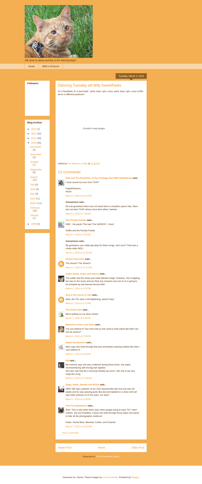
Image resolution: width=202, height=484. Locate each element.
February (35, 207)
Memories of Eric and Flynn (80, 324)
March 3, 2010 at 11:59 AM (79, 378)
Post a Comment (70, 433)
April (33, 198)
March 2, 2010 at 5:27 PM (78, 303)
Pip (67, 360)
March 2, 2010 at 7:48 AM (78, 213)
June (33, 189)
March (33, 203)
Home (31, 66)
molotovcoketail (110, 477)
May (32, 193)
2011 (34, 138)
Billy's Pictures (50, 66)
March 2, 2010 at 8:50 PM (78, 354)
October (34, 162)
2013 (34, 129)
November (35, 154)
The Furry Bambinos (76, 405)
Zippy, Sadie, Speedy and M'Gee (82, 384)
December (35, 147)
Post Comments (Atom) (107, 456)
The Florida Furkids (76, 220)
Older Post (138, 447)
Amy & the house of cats (79, 295)
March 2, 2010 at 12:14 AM (79, 195)
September (36, 169)
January (34, 215)
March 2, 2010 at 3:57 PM (78, 288)
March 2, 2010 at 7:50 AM (78, 234)
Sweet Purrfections (76, 342)
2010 (34, 142)
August (34, 177)
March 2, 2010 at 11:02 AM (79, 252)
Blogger (135, 477)
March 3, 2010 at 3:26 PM (78, 399)
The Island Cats (74, 309)
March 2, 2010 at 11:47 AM (79, 267)
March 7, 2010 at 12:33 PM (79, 426)
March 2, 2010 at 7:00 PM (78, 336)
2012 (34, 133)
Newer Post (65, 447)
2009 (34, 224)
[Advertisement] (41, 285)
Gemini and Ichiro (75, 259)
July (32, 184)
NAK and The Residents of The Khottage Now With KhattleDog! (99, 178)
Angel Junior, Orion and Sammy (82, 274)
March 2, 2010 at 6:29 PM (78, 318)
